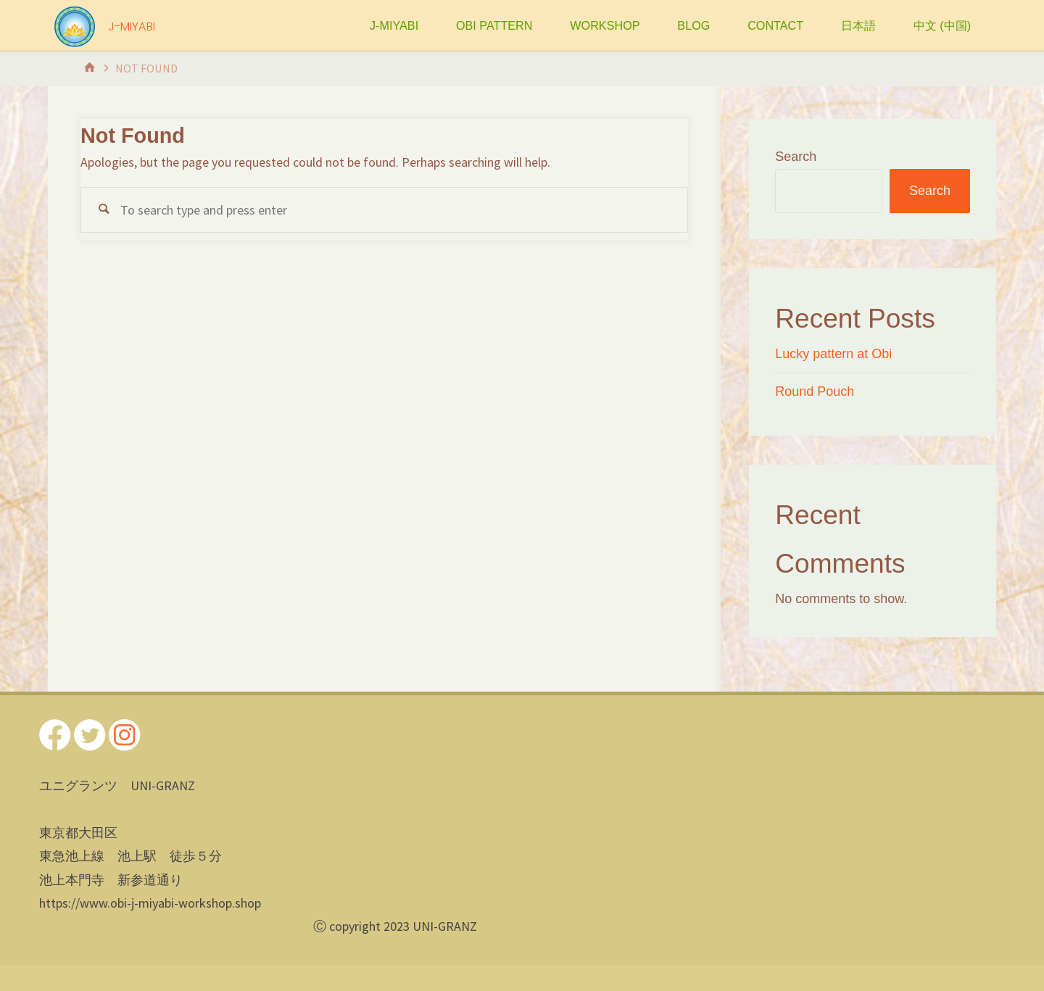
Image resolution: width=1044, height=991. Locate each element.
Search (795, 156)
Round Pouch (814, 391)
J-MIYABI (131, 26)
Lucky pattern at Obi (833, 354)
